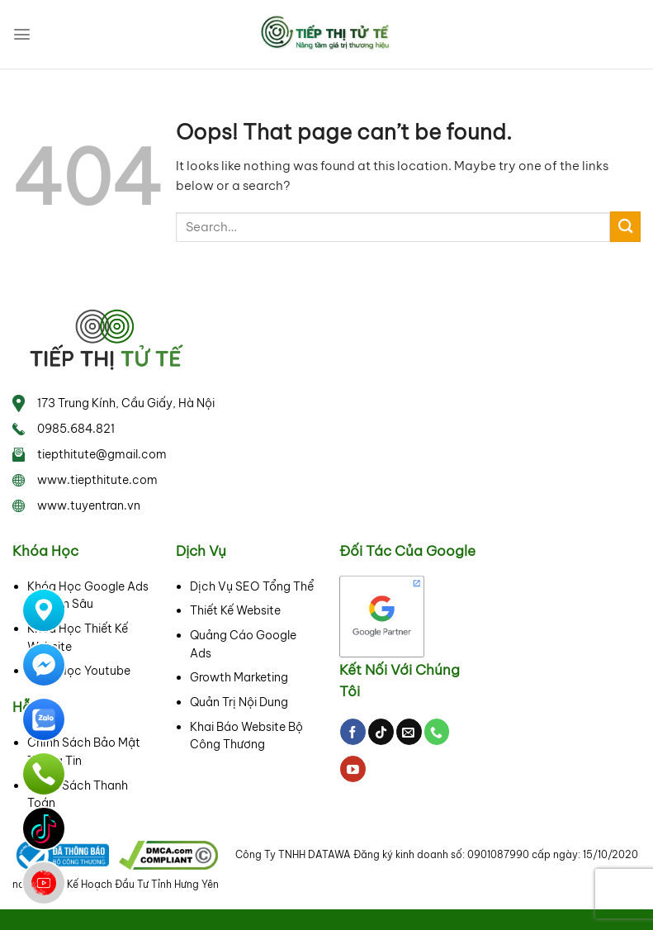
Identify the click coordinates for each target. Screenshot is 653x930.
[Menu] (21, 34)
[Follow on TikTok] (381, 732)
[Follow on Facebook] (353, 732)
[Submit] (625, 226)
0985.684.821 (76, 428)
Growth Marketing (239, 677)
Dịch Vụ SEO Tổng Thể (252, 586)
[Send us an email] (409, 732)
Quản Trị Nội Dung (239, 702)
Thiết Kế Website (235, 610)
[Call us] (437, 732)
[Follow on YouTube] (353, 769)
